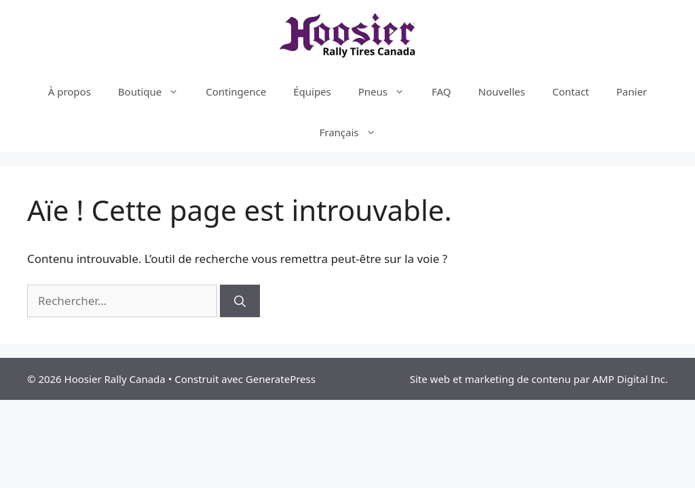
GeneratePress (281, 379)
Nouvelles (501, 91)
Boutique (155, 91)
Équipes (312, 91)
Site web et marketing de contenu (490, 379)
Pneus (388, 91)
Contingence (236, 91)
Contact (570, 91)
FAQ (441, 91)
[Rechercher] (240, 301)
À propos (69, 91)
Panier (631, 91)
